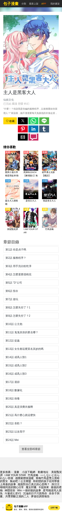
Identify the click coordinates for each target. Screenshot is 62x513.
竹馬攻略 (33, 475)
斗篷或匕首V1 (13, 493)
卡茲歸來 (43, 487)
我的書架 (55, 3)
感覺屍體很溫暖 (24, 478)
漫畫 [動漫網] (16, 472)
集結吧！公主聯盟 (20, 481)
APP (43, 3)
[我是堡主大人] (49, 192)
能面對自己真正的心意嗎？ (34, 484)
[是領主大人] (30, 192)
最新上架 (33, 3)
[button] (23, 120)
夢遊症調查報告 (40, 496)
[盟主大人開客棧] (12, 192)
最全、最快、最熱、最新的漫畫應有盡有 (29, 509)
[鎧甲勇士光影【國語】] (49, 164)
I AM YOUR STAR (15, 475)
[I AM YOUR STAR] (30, 221)
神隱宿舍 (10, 490)
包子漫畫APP (21, 506)
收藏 (10, 121)
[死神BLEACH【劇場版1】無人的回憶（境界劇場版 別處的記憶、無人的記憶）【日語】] (30, 164)
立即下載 (54, 508)
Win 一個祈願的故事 (29, 490)
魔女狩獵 (31, 487)
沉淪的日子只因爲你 (35, 493)
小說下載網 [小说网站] (28, 472)
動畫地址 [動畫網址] (43, 472)
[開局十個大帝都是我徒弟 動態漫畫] (12, 164)
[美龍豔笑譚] (12, 221)
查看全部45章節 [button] (31, 449)
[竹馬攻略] (49, 221)
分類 (23, 3)
